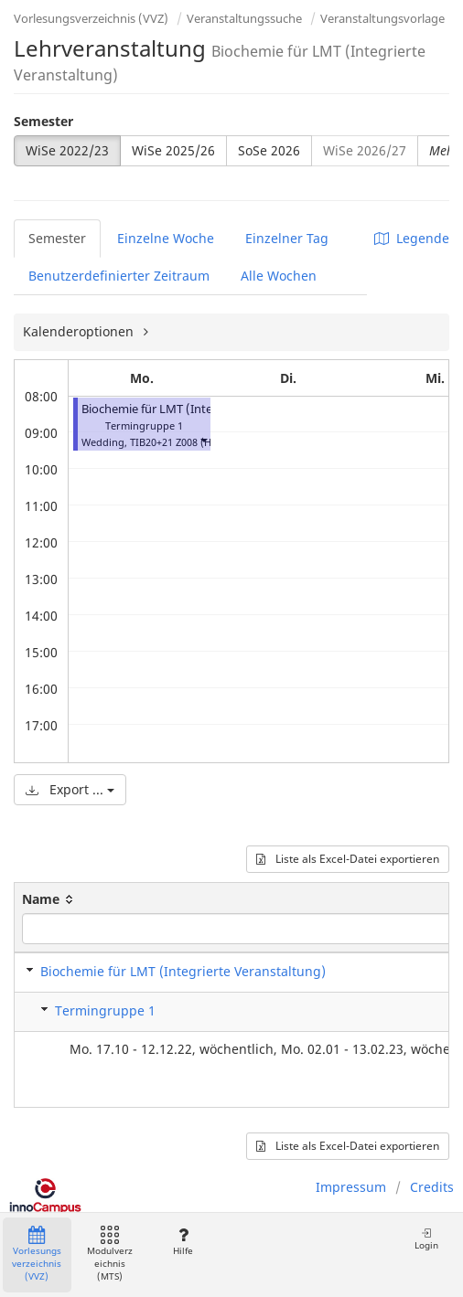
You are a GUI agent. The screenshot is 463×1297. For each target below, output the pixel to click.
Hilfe (182, 1242)
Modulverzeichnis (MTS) (110, 1254)
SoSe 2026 (269, 150)
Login (426, 1239)
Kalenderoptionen (80, 331)
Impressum (351, 1187)
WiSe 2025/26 (173, 150)
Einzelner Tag (286, 238)
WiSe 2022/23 (67, 150)
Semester (43, 121)
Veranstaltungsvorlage (382, 18)
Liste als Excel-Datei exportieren (347, 858)
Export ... (70, 789)
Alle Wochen (279, 275)
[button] (203, 440)
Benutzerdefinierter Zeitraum (119, 275)
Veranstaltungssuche (244, 18)
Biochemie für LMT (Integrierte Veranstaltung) (207, 409)
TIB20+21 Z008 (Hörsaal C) (191, 442)
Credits (432, 1187)
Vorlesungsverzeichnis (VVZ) (91, 18)
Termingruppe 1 (105, 1010)
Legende (411, 238)
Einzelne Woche (165, 238)
